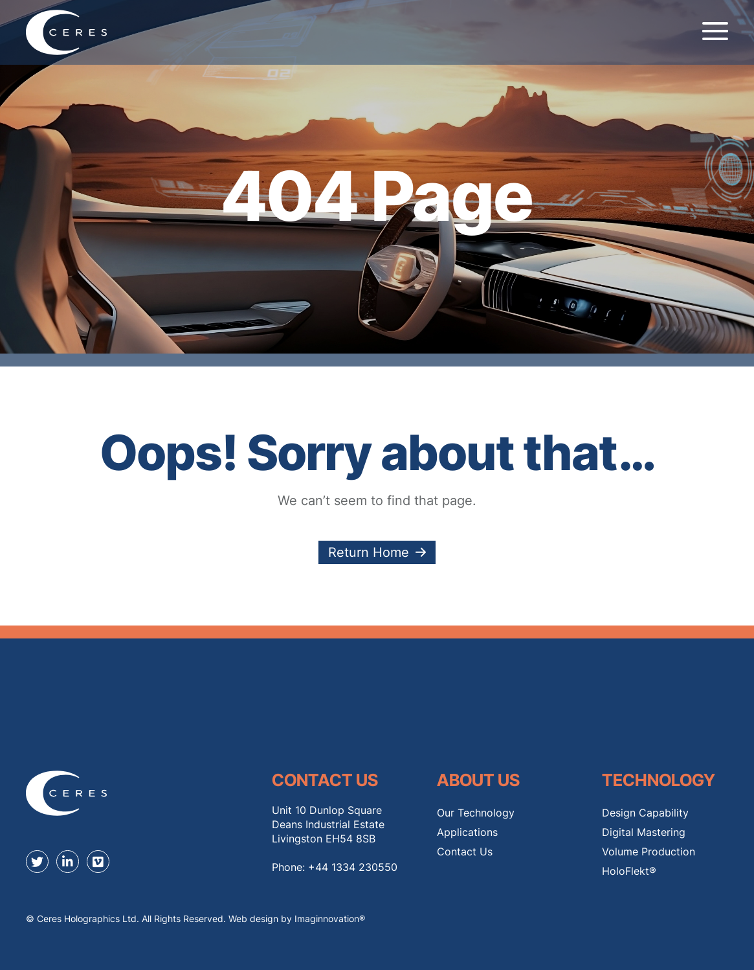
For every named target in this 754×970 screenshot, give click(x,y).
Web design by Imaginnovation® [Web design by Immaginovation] (296, 918)
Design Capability (645, 812)
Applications (467, 832)
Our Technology (476, 812)
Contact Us (465, 851)
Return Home (368, 552)
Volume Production (648, 851)
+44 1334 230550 (352, 867)
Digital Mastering (643, 832)
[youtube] (98, 861)
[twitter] (37, 861)
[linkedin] (67, 861)
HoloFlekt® (629, 870)
